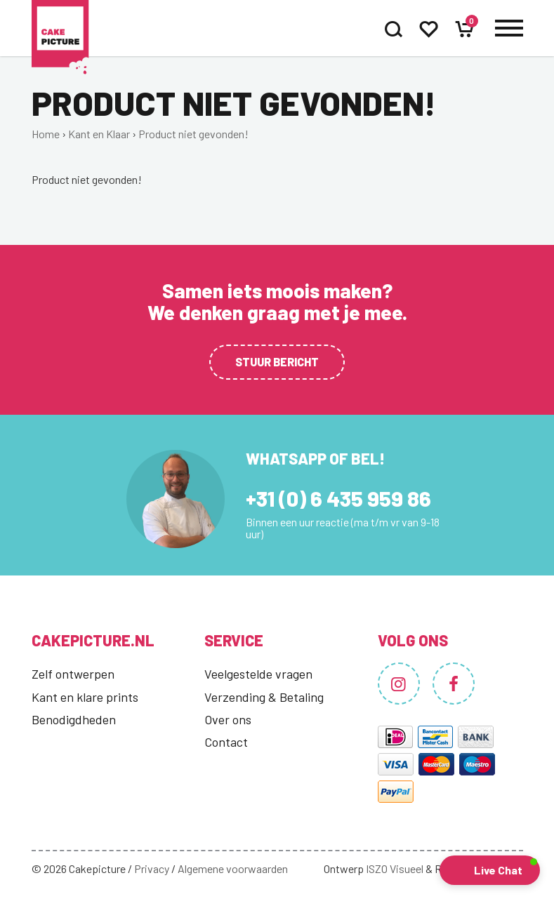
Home (46, 133)
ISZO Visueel (394, 868)
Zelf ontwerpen (73, 673)
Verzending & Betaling (264, 697)
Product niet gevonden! (193, 133)
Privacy (151, 868)
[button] (490, 870)
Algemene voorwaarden (233, 868)
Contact (226, 742)
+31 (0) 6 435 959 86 (338, 498)
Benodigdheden (74, 719)
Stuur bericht (277, 361)
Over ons (227, 719)
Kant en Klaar (99, 133)
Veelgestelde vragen (258, 673)
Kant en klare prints (85, 697)
